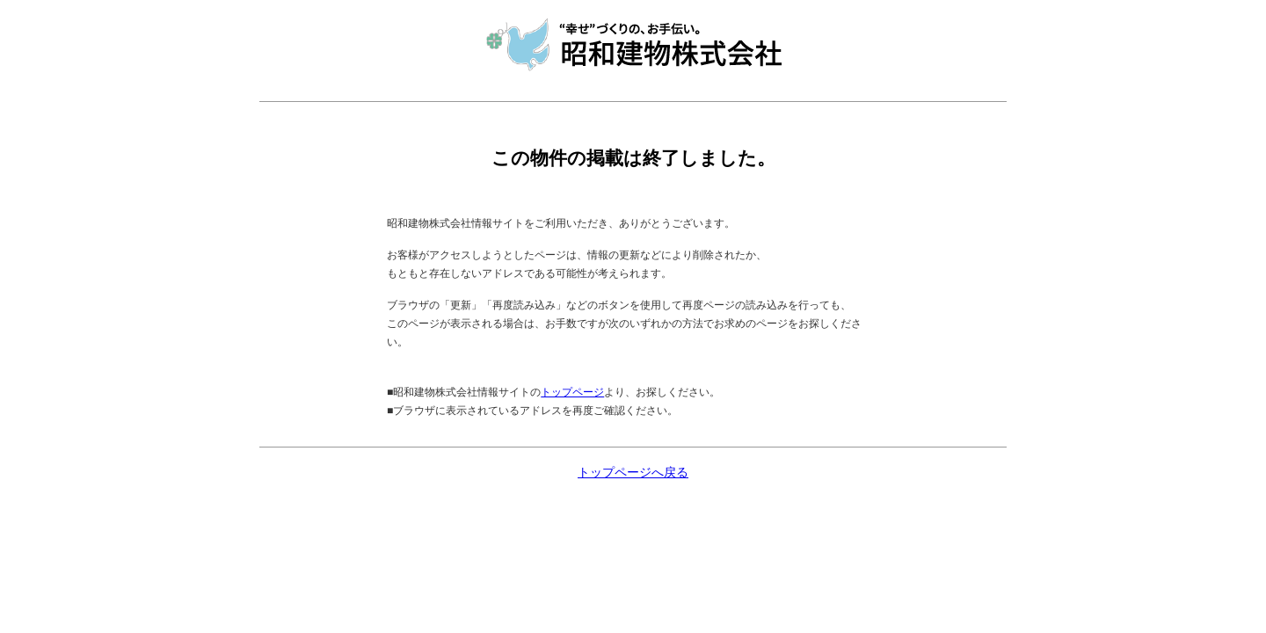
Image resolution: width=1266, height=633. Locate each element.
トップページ (572, 392)
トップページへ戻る (633, 472)
